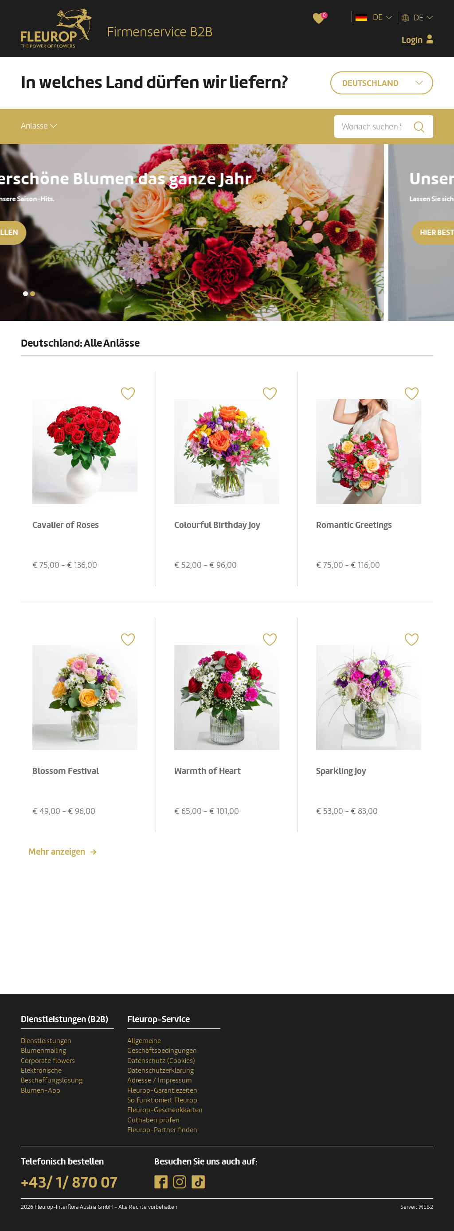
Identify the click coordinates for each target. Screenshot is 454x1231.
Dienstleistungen (46, 1041)
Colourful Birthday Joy (217, 525)
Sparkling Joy (341, 771)
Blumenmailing (43, 1051)
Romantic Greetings (354, 525)
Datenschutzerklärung (160, 1071)
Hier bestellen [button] (59, 232)
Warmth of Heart (207, 771)
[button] (39, 126)
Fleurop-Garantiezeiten (162, 1090)
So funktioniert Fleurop (162, 1100)
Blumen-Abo (40, 1090)
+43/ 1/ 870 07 (69, 1182)
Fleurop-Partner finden (162, 1130)
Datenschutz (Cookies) (161, 1061)
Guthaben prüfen (153, 1120)
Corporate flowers (48, 1061)
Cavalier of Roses (65, 525)
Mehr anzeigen (56, 852)
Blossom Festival (65, 771)
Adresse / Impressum (159, 1080)
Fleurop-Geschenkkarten (165, 1110)
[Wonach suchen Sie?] (383, 126)
